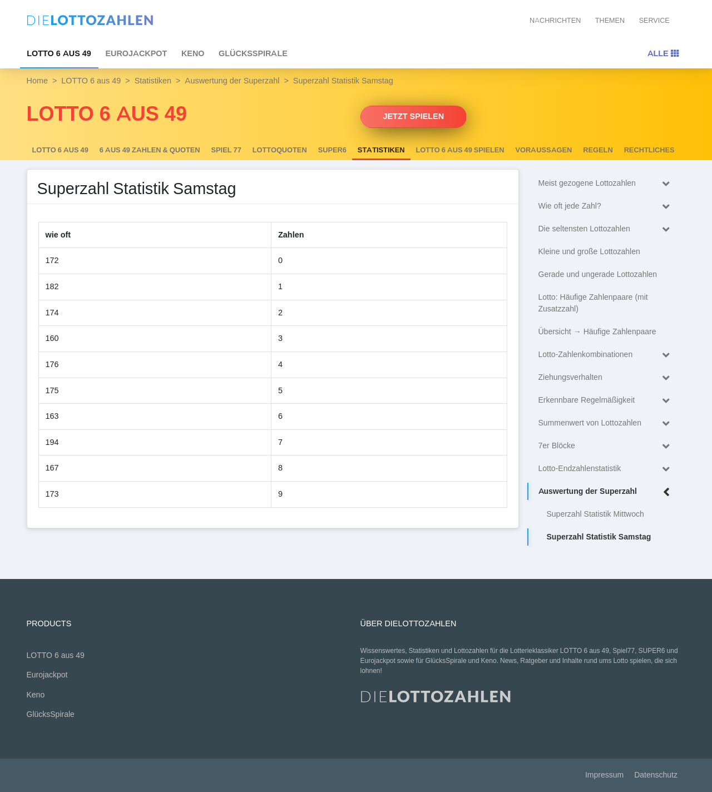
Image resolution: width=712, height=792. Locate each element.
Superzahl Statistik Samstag (599, 537)
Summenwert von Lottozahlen (606, 423)
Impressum (604, 775)
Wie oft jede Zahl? (606, 206)
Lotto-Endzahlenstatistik (606, 469)
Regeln (597, 150)
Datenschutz (656, 775)
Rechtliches (649, 150)
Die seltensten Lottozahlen (606, 229)
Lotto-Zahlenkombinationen (606, 355)
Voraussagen (544, 150)
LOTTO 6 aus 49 (59, 53)
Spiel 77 (226, 150)
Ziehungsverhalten (606, 378)
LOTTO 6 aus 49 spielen (460, 150)
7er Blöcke (606, 446)
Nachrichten (555, 20)
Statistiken (153, 80)
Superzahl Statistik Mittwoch (595, 514)
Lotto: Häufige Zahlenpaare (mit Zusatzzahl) (593, 303)
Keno (193, 53)
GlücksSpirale (253, 53)
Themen (610, 20)
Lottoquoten (280, 150)
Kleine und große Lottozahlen (589, 251)
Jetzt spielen (413, 116)
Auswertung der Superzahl (232, 80)
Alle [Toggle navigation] (663, 53)
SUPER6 (332, 150)
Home (37, 80)
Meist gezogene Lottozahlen (606, 183)
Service (654, 20)
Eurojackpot (136, 53)
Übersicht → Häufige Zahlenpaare (597, 331)
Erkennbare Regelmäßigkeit (606, 400)
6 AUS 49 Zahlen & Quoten (150, 150)
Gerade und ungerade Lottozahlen (597, 274)
